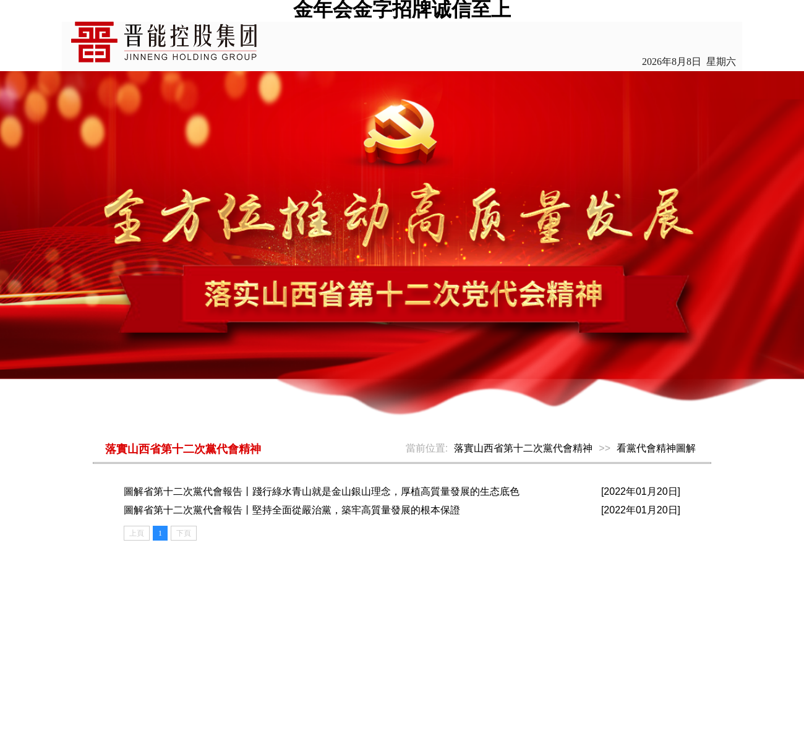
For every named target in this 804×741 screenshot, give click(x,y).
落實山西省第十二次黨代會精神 (523, 448)
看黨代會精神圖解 (656, 448)
